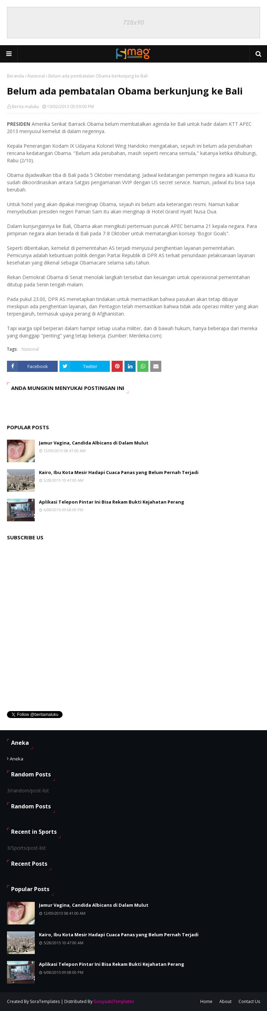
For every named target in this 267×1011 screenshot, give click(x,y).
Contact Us (249, 1001)
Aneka (16, 759)
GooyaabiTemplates (114, 1001)
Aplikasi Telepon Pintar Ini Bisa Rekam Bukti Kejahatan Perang (111, 502)
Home (206, 1001)
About (225, 1001)
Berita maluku (25, 106)
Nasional (36, 76)
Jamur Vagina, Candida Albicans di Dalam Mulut (93, 443)
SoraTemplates (45, 1001)
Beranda (15, 76)
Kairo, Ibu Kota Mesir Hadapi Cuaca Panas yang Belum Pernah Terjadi (119, 472)
